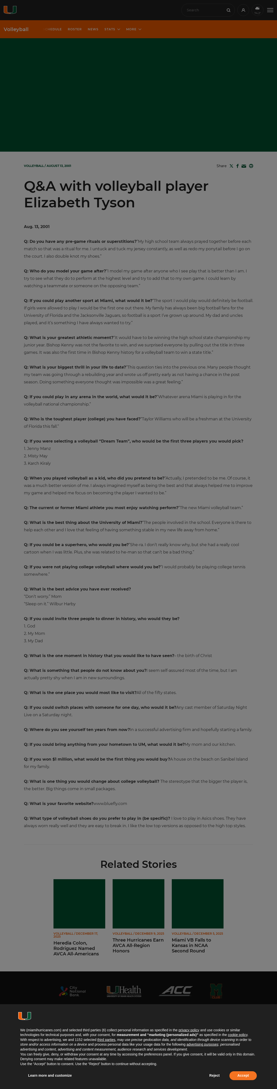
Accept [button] (243, 1075)
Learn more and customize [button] (50, 1075)
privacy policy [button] (188, 1030)
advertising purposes (202, 1044)
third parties (106, 1040)
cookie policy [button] (237, 1035)
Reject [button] (214, 1075)
